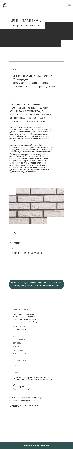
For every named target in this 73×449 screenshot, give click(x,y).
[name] (33, 406)
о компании (19, 380)
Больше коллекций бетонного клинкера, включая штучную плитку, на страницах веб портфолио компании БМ (36, 324)
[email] (33, 413)
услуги (16, 387)
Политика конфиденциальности (22, 441)
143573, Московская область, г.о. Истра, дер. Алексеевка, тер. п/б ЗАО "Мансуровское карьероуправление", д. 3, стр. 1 (25, 360)
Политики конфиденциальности (39, 420)
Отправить (21, 427)
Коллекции (18, 376)
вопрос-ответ (20, 394)
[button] (36, 294)
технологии (19, 390)
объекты (17, 383)
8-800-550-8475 (19, 366)
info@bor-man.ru (19, 369)
